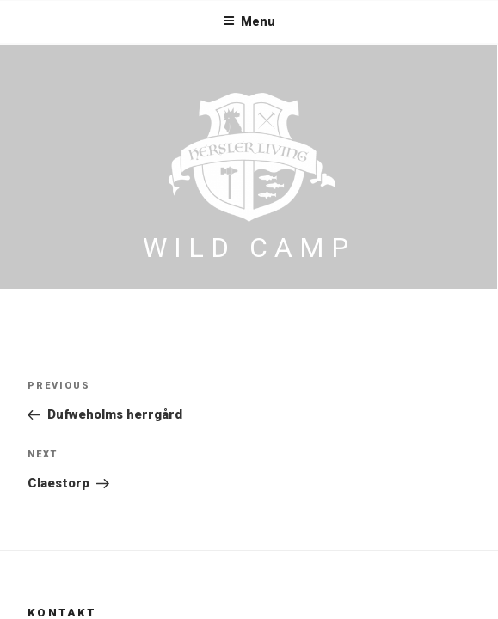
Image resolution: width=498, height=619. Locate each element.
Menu (249, 21)
